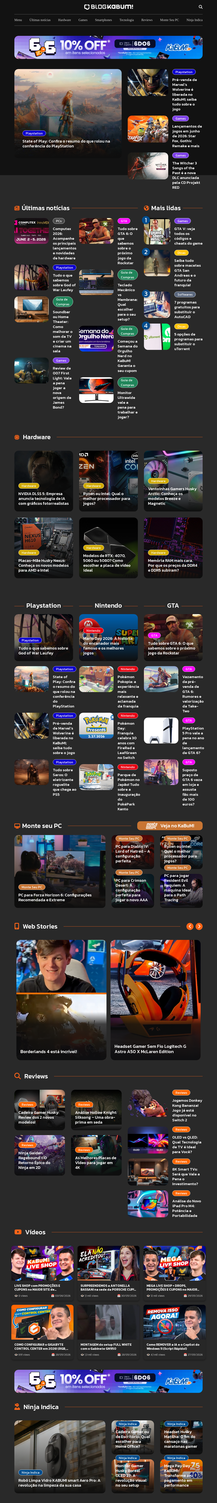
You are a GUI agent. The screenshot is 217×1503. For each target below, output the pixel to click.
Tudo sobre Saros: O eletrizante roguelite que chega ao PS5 (64, 782)
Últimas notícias (40, 20)
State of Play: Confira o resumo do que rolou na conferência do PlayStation (64, 691)
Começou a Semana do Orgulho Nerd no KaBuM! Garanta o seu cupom (128, 356)
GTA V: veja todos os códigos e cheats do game (188, 236)
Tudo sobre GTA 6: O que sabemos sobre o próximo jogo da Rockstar (128, 246)
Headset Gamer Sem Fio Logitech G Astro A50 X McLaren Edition (150, 1049)
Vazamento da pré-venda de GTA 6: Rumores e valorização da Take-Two (193, 694)
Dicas (181, 252)
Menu (18, 20)
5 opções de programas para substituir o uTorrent (188, 341)
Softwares (185, 294)
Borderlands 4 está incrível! (48, 1051)
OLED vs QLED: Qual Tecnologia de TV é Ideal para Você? (186, 1144)
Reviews (146, 20)
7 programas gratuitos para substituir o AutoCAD (187, 309)
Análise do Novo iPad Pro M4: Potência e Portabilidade (186, 1208)
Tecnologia (126, 20)
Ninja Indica (194, 20)
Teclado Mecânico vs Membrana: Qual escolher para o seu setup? (127, 302)
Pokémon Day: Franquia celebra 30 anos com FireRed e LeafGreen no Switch (127, 740)
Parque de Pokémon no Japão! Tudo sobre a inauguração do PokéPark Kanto (129, 792)
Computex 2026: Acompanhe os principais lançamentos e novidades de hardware (64, 243)
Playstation (184, 71)
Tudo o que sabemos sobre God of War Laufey (64, 282)
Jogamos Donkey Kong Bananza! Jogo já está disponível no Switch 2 (187, 1110)
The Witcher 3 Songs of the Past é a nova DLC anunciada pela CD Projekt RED (186, 175)
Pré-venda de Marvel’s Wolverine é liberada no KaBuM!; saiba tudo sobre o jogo (184, 94)
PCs (59, 220)
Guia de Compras (62, 302)
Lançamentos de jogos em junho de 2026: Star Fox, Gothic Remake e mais (187, 136)
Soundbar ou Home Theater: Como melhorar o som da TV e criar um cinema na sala (62, 331)
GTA (124, 220)
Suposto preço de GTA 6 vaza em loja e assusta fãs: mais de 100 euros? (192, 787)
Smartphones (103, 20)
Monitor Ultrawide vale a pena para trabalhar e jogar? (128, 405)
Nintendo (128, 669)
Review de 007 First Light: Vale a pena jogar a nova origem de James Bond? (62, 387)
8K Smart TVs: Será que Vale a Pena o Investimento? (186, 1176)
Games (83, 20)
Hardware (64, 20)
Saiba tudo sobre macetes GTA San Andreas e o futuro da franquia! (187, 273)
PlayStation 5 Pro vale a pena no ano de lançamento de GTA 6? (193, 740)
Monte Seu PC (169, 20)
